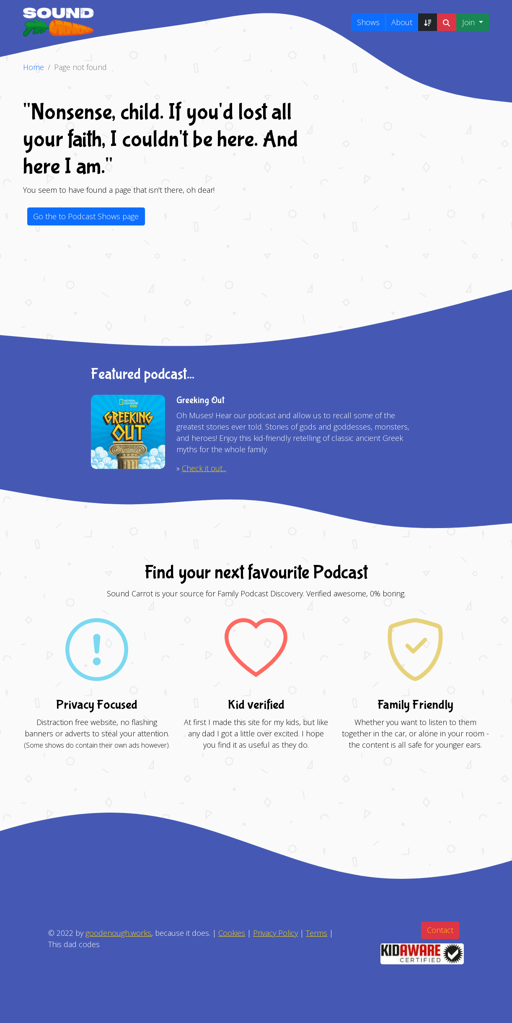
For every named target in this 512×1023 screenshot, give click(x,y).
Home (33, 67)
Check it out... (204, 468)
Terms (316, 933)
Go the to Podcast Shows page (86, 216)
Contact (440, 930)
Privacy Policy (275, 933)
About (401, 22)
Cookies (231, 933)
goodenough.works (118, 933)
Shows (368, 22)
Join (469, 22)
